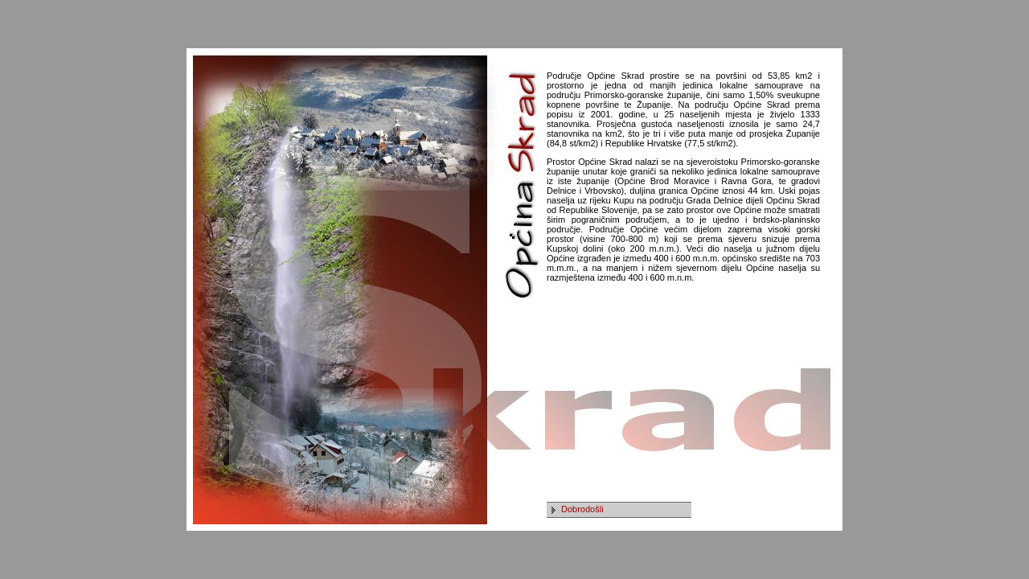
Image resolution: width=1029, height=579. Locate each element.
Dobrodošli (582, 509)
